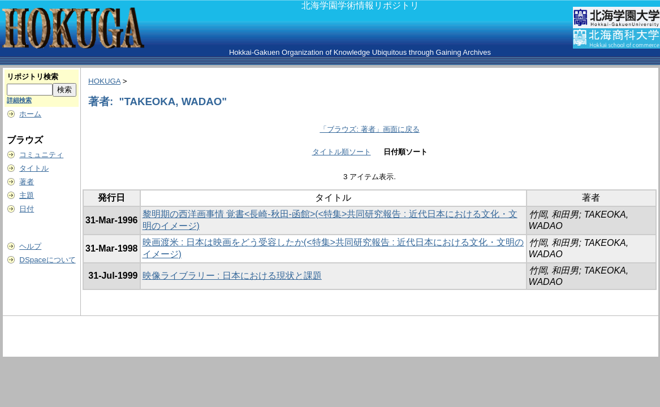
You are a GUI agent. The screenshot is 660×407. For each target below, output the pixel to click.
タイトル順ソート (341, 152)
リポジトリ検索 (32, 76)
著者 (26, 181)
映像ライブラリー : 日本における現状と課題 (232, 275)
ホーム (30, 114)
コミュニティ (41, 154)
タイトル (34, 168)
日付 (26, 209)
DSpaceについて (47, 260)
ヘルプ (30, 246)
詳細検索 (19, 100)
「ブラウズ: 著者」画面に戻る (369, 129)
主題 (26, 195)
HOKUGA (104, 81)
